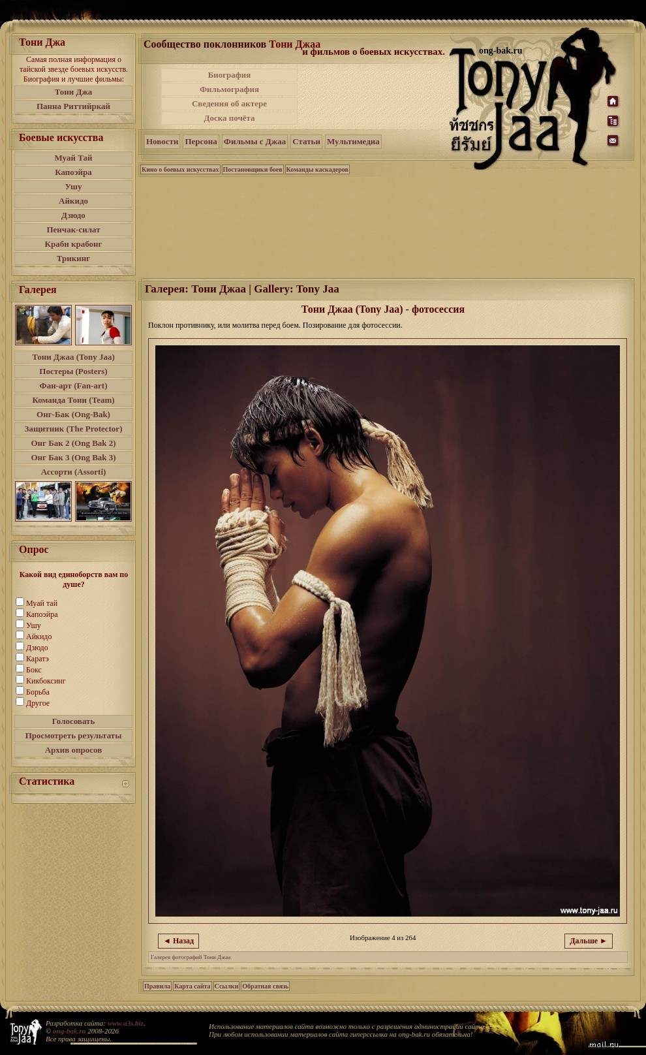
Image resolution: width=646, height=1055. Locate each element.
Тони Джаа (294, 44)
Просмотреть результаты (73, 735)
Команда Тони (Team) (73, 400)
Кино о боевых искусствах (180, 169)
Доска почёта (229, 118)
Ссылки (227, 986)
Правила (157, 986)
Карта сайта (192, 986)
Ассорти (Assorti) (73, 472)
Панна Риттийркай (73, 106)
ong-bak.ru (69, 1031)
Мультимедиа (353, 141)
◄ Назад (178, 940)
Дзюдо (73, 215)
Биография (229, 75)
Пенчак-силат (73, 229)
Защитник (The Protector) (74, 428)
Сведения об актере (229, 103)
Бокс (34, 669)
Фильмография (229, 89)
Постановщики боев (253, 169)
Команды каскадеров (317, 169)
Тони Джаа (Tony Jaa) (73, 357)
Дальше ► (589, 940)
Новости (162, 141)
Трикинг (73, 258)
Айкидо (73, 201)
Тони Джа (74, 92)
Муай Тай (73, 158)
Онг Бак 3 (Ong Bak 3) (73, 457)
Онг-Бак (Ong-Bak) (73, 414)
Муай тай (41, 603)
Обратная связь (265, 986)
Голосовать (73, 721)
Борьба (38, 692)
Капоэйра (73, 172)
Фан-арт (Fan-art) (74, 385)
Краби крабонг (73, 244)
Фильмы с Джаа (255, 141)
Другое (38, 703)
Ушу (73, 186)
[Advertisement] (374, 96)
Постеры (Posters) (73, 371)
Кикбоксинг (46, 680)
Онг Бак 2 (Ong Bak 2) (73, 443)
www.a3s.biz (126, 1023)
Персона (201, 141)
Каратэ (37, 658)
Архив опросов (73, 750)
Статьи (306, 141)
